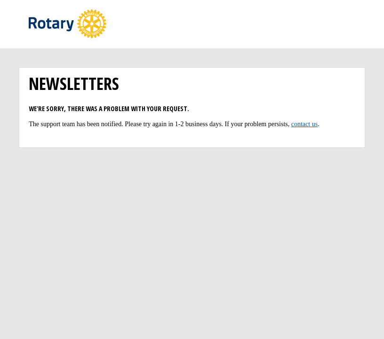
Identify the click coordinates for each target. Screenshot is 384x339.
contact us (304, 124)
